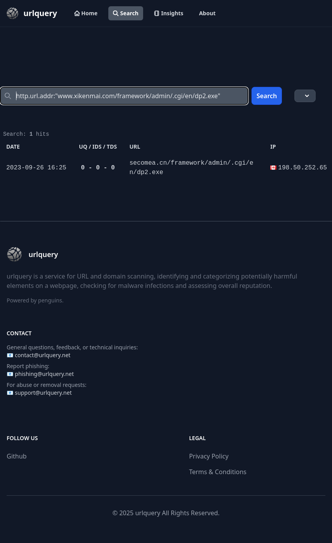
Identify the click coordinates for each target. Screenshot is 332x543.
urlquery (147, 513)
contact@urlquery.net (42, 355)
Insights (168, 13)
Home (85, 13)
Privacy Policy (208, 456)
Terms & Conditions (217, 471)
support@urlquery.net (43, 392)
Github (17, 456)
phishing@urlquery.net (44, 374)
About (207, 13)
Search (125, 13)
